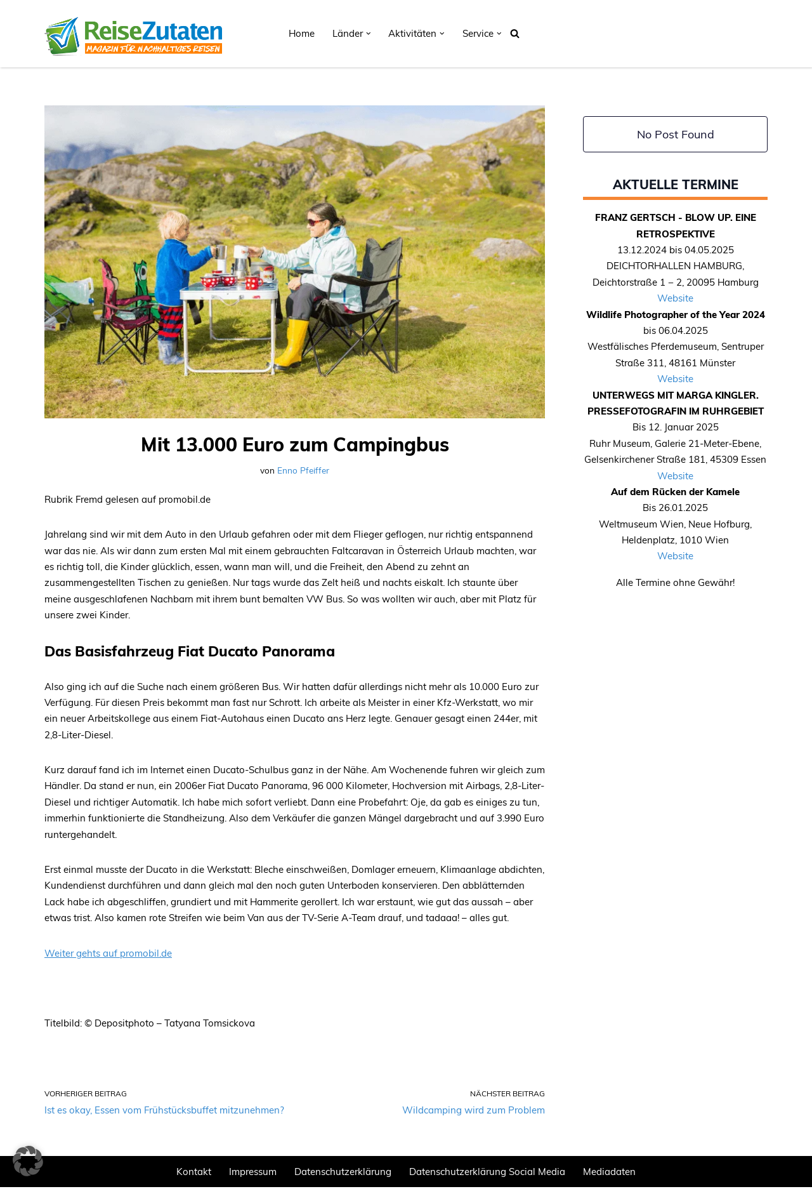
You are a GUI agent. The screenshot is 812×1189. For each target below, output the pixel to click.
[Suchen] (515, 33)
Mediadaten (609, 1173)
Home (302, 33)
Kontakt (193, 1173)
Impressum (253, 1173)
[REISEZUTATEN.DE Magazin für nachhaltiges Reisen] (133, 33)
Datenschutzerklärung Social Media (487, 1173)
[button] (368, 33)
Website (675, 299)
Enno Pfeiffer (303, 470)
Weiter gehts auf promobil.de (108, 954)
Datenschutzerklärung (342, 1173)
